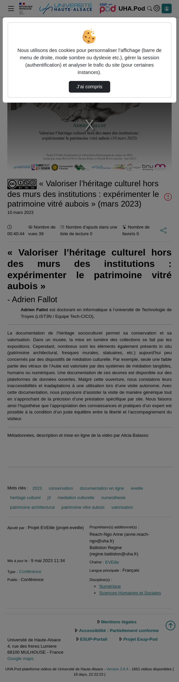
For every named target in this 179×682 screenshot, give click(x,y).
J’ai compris (89, 86)
